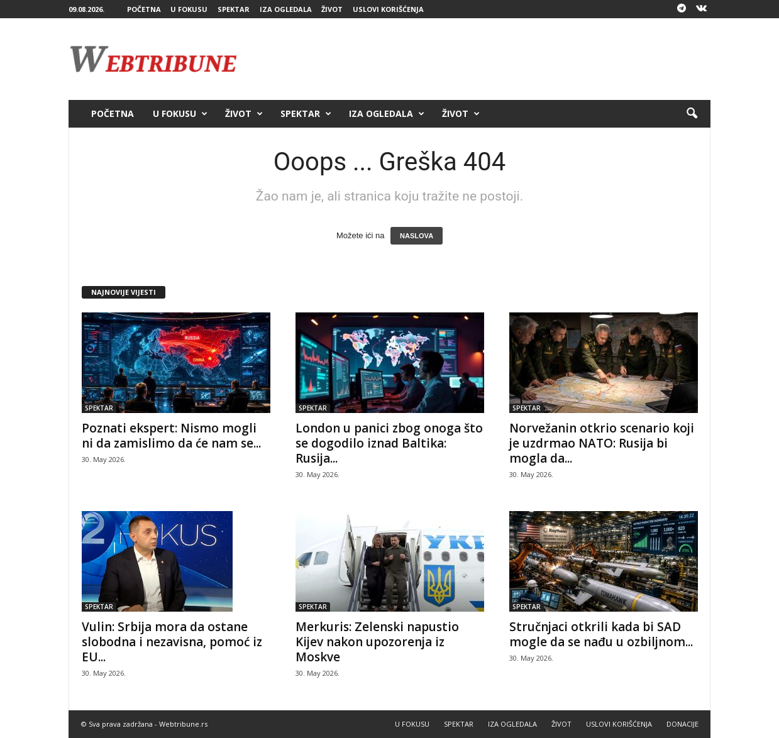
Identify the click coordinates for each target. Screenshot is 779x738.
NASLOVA (416, 236)
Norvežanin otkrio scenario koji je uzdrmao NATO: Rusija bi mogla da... (601, 443)
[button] (691, 114)
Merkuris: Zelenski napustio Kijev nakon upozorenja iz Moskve (377, 642)
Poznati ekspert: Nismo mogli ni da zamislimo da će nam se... (171, 435)
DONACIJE (682, 724)
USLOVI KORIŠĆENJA (388, 9)
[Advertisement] (481, 59)
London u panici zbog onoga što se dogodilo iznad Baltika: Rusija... (389, 443)
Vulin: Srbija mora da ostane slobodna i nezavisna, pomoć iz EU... (172, 642)
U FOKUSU (188, 9)
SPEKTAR (234, 9)
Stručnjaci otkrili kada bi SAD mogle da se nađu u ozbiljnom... (601, 634)
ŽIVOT (332, 9)
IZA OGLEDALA (286, 9)
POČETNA (144, 9)
